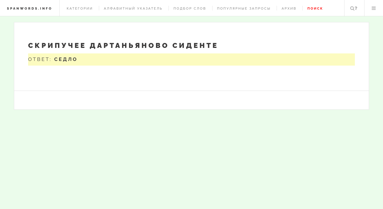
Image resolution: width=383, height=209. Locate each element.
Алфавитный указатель (133, 8)
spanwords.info (29, 8)
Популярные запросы (244, 8)
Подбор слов (189, 8)
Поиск (353, 8)
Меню (373, 8)
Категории (80, 8)
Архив (289, 8)
